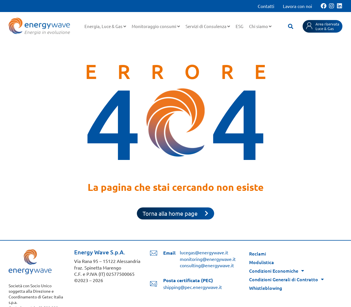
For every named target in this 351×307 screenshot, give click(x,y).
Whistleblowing (265, 288)
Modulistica (261, 262)
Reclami (257, 253)
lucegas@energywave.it (204, 252)
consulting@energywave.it (207, 265)
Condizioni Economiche (276, 270)
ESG (239, 26)
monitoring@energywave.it (208, 259)
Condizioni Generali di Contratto (286, 279)
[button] (290, 26)
